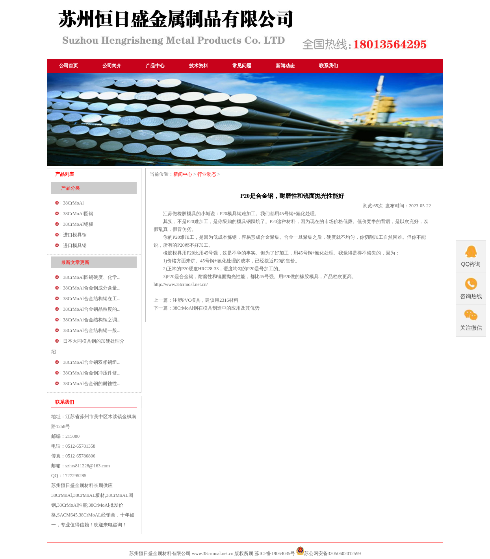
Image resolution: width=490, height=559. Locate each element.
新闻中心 (182, 174)
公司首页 (68, 65)
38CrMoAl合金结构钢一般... (92, 330)
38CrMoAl (73, 203)
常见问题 (241, 65)
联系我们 (328, 65)
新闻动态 (285, 65)
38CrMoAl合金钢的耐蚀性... (92, 383)
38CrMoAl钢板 (78, 224)
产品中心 (155, 65)
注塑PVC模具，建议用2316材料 (205, 300)
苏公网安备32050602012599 (332, 553)
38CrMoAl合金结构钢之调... (92, 320)
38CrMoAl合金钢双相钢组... (92, 362)
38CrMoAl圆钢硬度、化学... (92, 277)
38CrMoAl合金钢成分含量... (92, 288)
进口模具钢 (75, 235)
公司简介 (111, 65)
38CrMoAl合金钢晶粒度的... (92, 309)
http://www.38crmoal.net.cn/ (181, 284)
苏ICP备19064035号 (274, 553)
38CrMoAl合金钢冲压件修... (92, 373)
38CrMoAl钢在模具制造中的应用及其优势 (216, 308)
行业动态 (206, 174)
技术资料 (198, 65)
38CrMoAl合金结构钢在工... (92, 298)
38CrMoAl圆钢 (78, 213)
